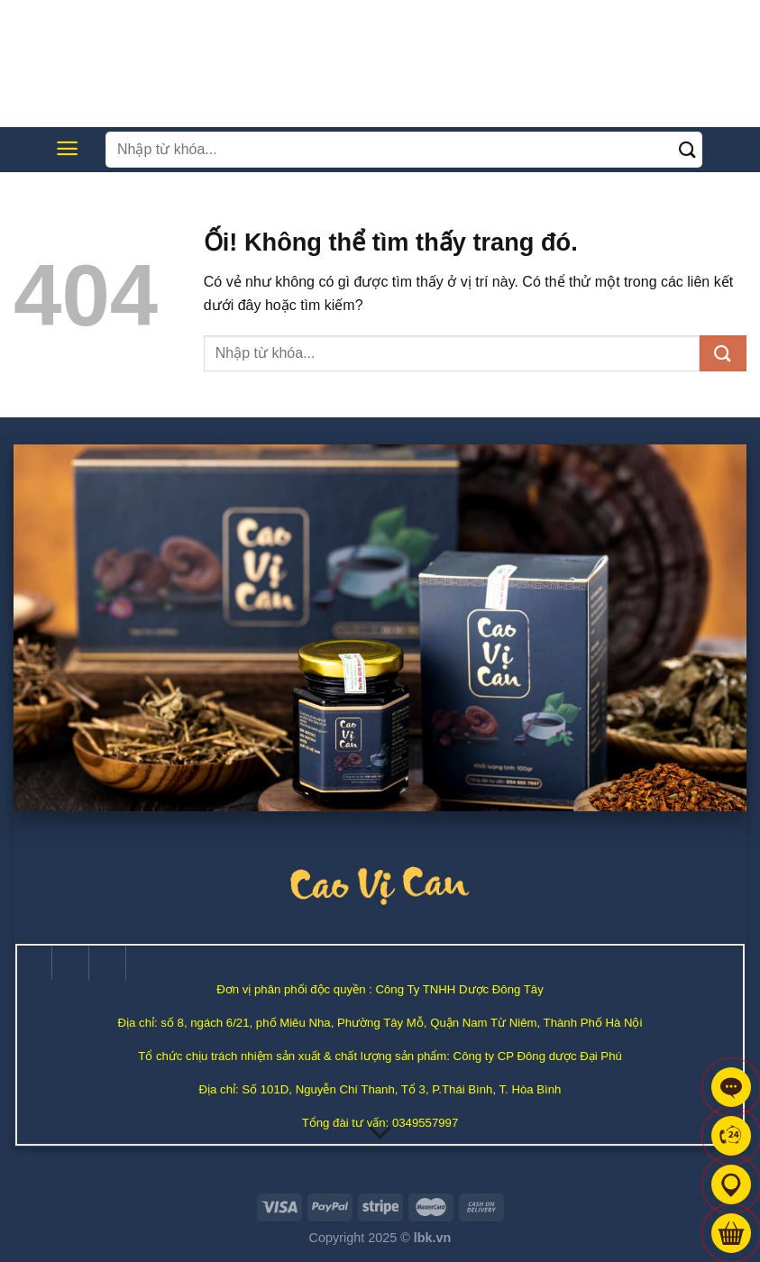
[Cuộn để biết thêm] (380, 1134)
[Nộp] (688, 149)
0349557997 (425, 1122)
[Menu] (67, 148)
